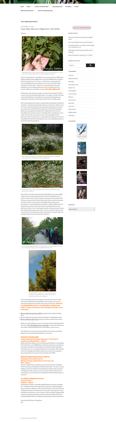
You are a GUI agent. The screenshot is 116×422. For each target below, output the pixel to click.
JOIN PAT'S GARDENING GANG (81, 27)
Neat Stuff (71, 103)
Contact (76, 6)
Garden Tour (71, 87)
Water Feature (72, 109)
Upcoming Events (57, 6)
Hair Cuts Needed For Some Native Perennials (80, 42)
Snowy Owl (71, 106)
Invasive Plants (72, 94)
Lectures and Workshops (42, 6)
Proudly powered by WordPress (28, 418)
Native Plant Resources (28, 10)
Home (22, 6)
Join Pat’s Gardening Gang (45, 10)
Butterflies (71, 81)
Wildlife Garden (72, 112)
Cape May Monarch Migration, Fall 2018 (40, 29)
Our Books (68, 6)
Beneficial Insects (73, 78)
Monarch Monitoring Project (29, 319)
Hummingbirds (72, 90)
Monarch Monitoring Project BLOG (31, 313)
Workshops (71, 115)
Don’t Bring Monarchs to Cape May (38, 325)
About (29, 6)
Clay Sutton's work (73, 84)
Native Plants (72, 100)
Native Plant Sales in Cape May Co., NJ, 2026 (80, 55)
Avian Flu (70, 75)
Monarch (70, 97)
